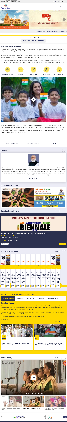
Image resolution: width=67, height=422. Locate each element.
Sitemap (18, 414)
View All (56, 211)
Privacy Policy (42, 414)
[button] (64, 19)
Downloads (30, 414)
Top (65, 417)
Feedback (24, 414)
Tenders (36, 414)
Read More (5, 244)
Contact (49, 414)
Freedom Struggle (8, 294)
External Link (33, 19)
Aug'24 (4, 329)
